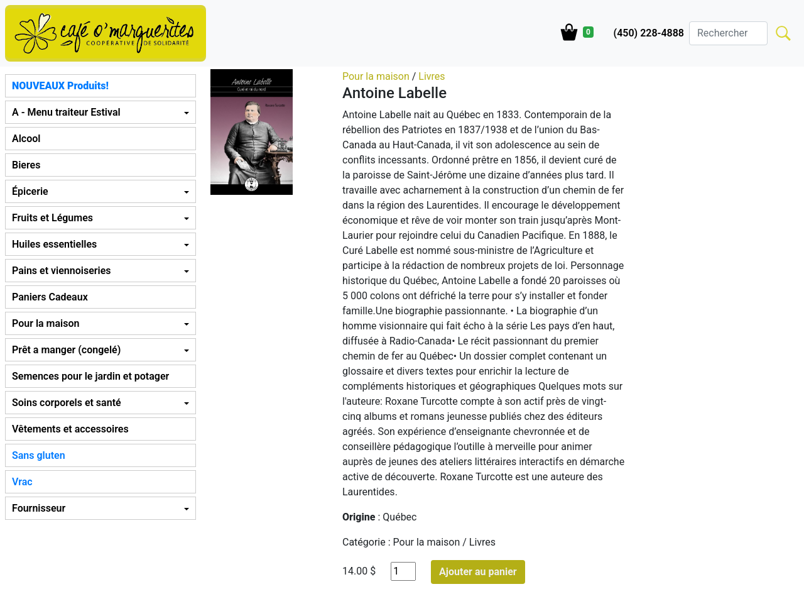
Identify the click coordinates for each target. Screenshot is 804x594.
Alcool (26, 139)
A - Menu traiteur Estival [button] (66, 112)
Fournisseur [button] (38, 508)
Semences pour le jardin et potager (90, 376)
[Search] (728, 33)
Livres (431, 76)
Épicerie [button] (30, 191)
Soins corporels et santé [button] (66, 403)
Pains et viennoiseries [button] (61, 271)
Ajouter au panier (478, 572)
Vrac (22, 482)
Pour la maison (376, 76)
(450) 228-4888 (649, 33)
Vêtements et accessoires (70, 429)
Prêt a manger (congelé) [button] (66, 350)
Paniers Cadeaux (50, 297)
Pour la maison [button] (45, 323)
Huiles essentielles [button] (54, 244)
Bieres (26, 165)
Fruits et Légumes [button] (52, 218)
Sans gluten (38, 455)
